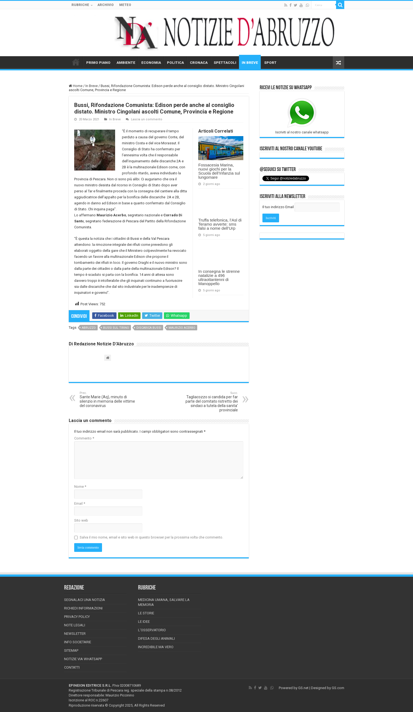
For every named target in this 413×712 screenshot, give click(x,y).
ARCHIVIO (105, 5)
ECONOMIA (151, 63)
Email (79, 503)
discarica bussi (148, 328)
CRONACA (199, 63)
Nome (80, 486)
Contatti (72, 667)
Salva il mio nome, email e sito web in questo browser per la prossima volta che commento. (151, 537)
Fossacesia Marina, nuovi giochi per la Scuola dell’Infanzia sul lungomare (219, 171)
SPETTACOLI (225, 63)
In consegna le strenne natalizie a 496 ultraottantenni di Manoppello (219, 277)
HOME (76, 62)
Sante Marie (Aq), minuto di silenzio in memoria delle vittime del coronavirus (108, 399)
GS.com (338, 688)
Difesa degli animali (156, 638)
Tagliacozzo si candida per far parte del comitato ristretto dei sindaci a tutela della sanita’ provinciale (210, 401)
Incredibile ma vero (155, 647)
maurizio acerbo (182, 328)
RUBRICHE (80, 5)
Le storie (146, 613)
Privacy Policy (77, 617)
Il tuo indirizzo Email (278, 207)
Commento (84, 438)
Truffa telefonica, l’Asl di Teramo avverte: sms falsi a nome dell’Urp (219, 224)
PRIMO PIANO (98, 63)
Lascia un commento (146, 119)
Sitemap (71, 650)
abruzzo (89, 328)
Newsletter (75, 634)
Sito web (81, 520)
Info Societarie (77, 642)
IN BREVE (250, 63)
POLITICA (175, 63)
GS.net (303, 688)
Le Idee (144, 622)
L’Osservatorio (152, 630)
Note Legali (74, 625)
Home (75, 86)
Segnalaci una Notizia (84, 600)
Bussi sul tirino (116, 328)
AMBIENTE (125, 63)
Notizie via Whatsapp (83, 659)
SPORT (270, 63)
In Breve (91, 86)
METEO (125, 5)
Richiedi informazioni (83, 608)
